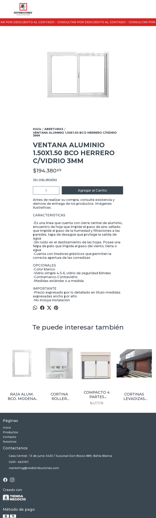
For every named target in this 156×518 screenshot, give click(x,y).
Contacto (9, 437)
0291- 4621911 (16, 462)
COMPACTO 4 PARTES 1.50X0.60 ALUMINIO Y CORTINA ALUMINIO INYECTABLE (97, 394)
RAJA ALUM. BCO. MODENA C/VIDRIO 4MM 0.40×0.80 (21, 396)
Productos (10, 432)
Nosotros (9, 441)
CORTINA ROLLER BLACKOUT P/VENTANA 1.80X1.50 (59, 396)
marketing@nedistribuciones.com (31, 468)
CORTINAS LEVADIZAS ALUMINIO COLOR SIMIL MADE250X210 (134, 396)
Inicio (7, 427)
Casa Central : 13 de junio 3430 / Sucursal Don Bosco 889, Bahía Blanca (57, 456)
